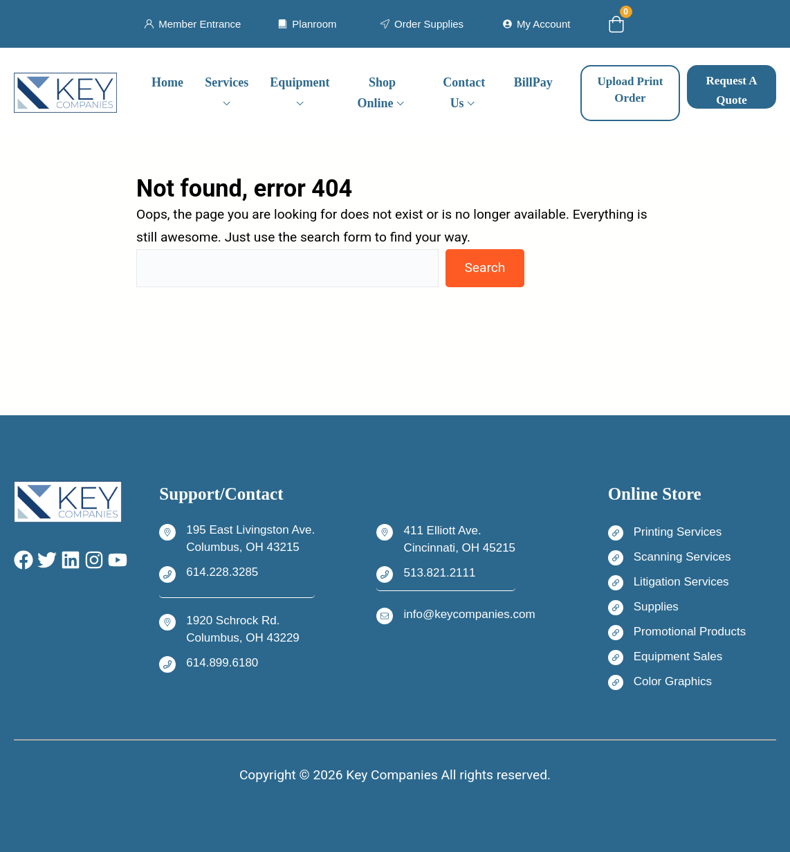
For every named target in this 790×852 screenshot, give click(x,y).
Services (226, 82)
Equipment (299, 82)
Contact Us (464, 93)
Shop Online (376, 93)
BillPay (533, 82)
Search (484, 267)
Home (167, 82)
